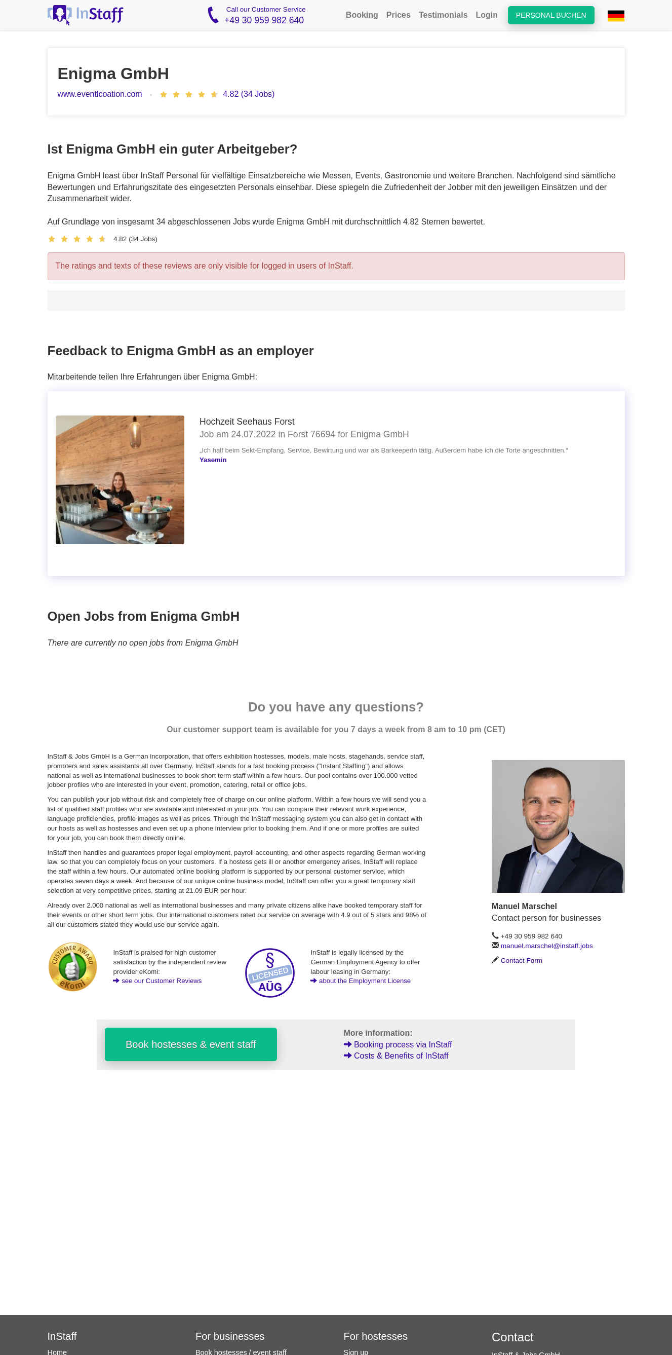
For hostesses (376, 1336)
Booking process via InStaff (398, 1044)
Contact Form (521, 960)
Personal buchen (551, 15)
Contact (513, 1337)
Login (487, 15)
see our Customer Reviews (157, 981)
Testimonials (443, 15)
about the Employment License (360, 981)
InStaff (62, 1336)
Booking (362, 15)
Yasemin (213, 460)
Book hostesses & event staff (191, 1044)
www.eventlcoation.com (100, 94)
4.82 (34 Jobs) (248, 94)
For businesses (230, 1336)
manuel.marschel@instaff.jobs (547, 946)
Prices (398, 15)
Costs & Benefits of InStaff (396, 1055)
